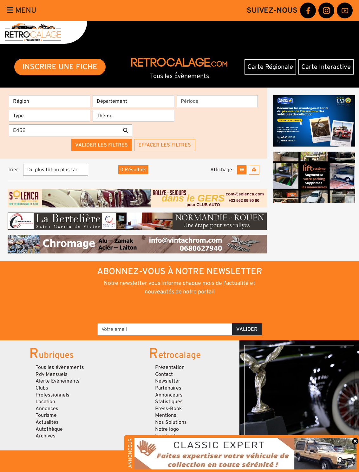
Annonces (47, 408)
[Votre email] (164, 329)
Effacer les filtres (164, 144)
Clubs (42, 387)
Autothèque (49, 429)
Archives (45, 435)
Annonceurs (169, 394)
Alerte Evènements (58, 380)
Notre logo (167, 429)
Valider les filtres (101, 144)
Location (45, 401)
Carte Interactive (326, 66)
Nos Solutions (171, 422)
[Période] (217, 101)
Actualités (47, 422)
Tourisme (46, 415)
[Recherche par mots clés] (64, 130)
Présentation (170, 367)
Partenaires (168, 387)
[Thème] (133, 116)
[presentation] (170, 308)
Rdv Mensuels (52, 374)
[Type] (49, 116)
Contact (164, 374)
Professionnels (52, 394)
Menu (21, 10)
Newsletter (167, 380)
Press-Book (168, 408)
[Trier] (55, 170)
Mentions (165, 415)
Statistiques (169, 401)
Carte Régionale (270, 66)
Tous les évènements (60, 367)
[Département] (133, 101)
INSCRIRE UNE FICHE (59, 67)
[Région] (49, 101)
